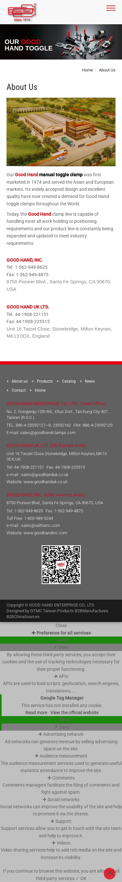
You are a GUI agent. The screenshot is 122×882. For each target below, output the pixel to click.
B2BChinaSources (23, 616)
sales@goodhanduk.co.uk (44, 474)
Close (61, 625)
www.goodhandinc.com (45, 532)
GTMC (36, 610)
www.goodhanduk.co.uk (45, 481)
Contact (19, 390)
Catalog (69, 381)
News (90, 381)
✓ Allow (61, 640)
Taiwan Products (58, 610)
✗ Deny (61, 647)
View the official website (74, 712)
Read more (36, 712)
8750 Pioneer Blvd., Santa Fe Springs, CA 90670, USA (55, 502)
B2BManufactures (91, 610)
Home (87, 70)
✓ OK (81, 878)
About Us (107, 70)
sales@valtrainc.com (40, 525)
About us (20, 381)
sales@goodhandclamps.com (48, 432)
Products (45, 381)
